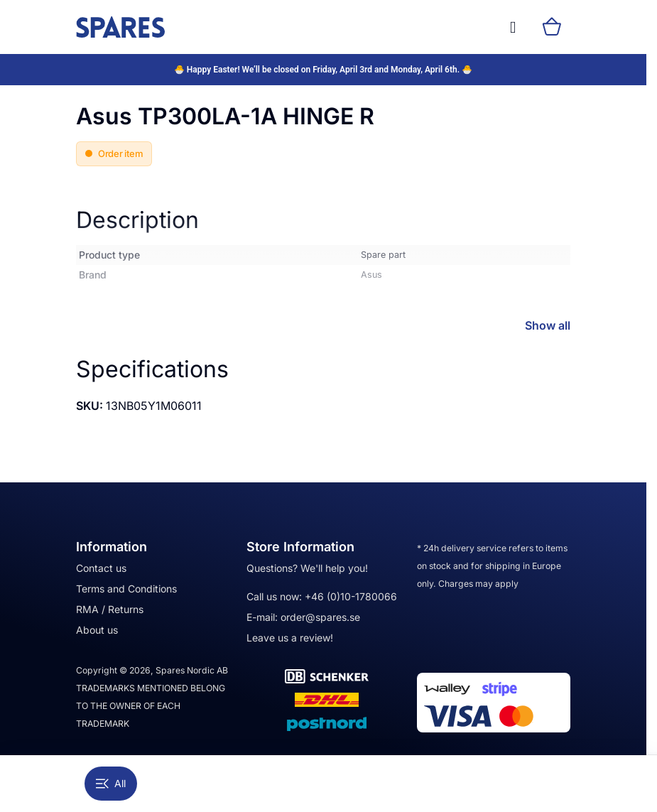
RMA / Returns (109, 609)
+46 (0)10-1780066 (351, 596)
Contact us (101, 568)
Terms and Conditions (126, 589)
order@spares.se (320, 617)
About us (97, 630)
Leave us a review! (289, 638)
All (111, 783)
